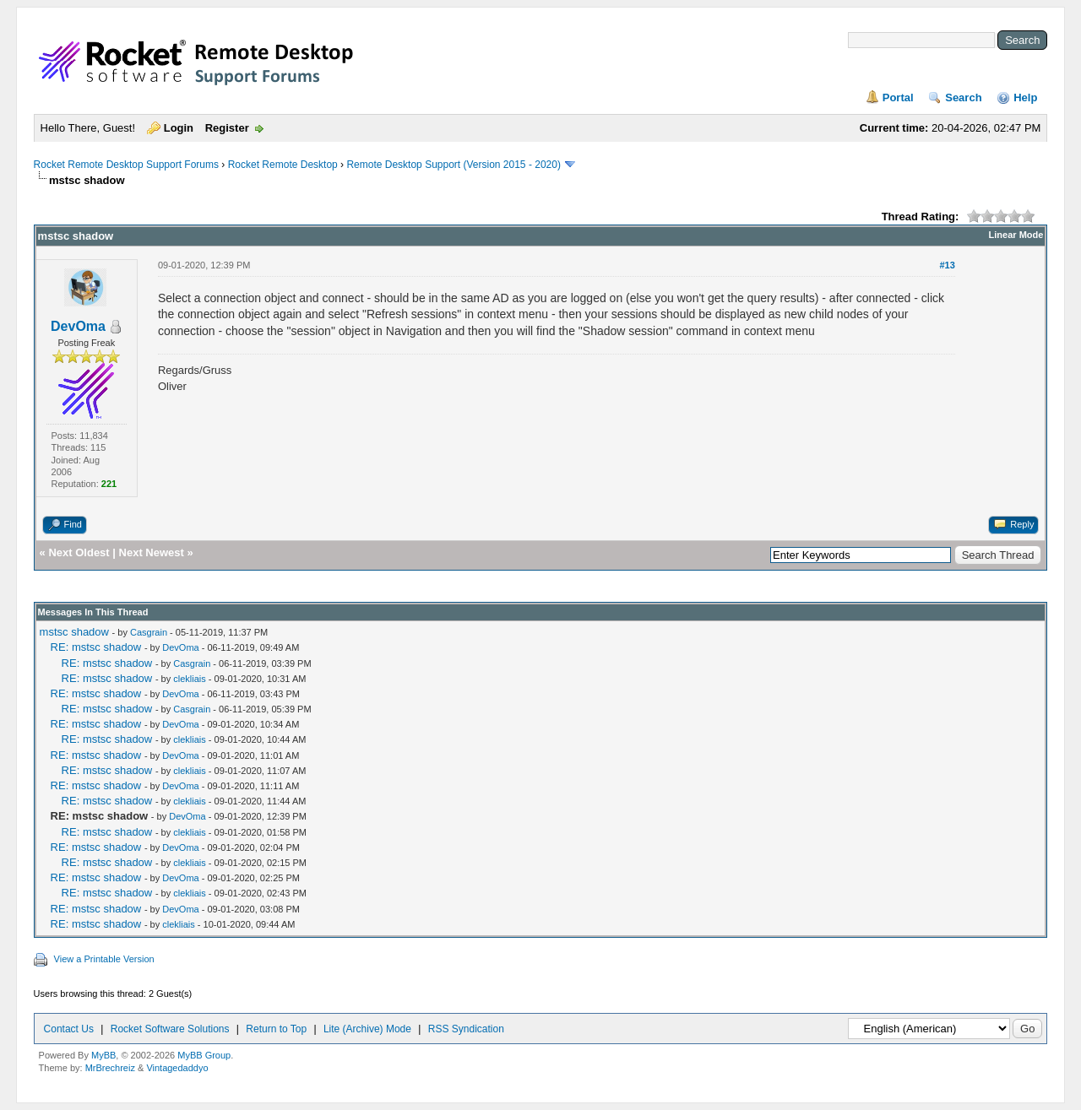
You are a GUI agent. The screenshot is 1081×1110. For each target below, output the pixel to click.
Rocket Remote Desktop (283, 165)
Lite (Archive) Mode (367, 1029)
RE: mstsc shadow (96, 647)
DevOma (78, 326)
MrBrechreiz (110, 1068)
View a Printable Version (104, 959)
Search (963, 97)
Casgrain (148, 632)
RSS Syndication (466, 1029)
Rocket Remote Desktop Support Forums (126, 165)
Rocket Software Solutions (170, 1029)
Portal (898, 97)
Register (227, 128)
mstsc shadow (74, 631)
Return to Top (276, 1029)
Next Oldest (78, 552)
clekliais (189, 679)
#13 (946, 265)
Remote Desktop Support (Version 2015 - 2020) (453, 165)
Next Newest (151, 552)
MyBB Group (204, 1055)
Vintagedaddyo (177, 1068)
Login (178, 128)
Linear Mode (1016, 235)
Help (1025, 97)
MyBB (103, 1055)
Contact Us (69, 1029)
